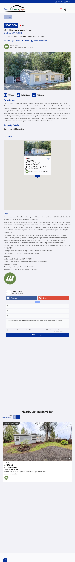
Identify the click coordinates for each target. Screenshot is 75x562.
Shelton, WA (9, 33)
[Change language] (61, 8)
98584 (19, 33)
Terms (57, 331)
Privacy (61, 331)
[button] (37, 335)
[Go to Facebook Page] (5, 560)
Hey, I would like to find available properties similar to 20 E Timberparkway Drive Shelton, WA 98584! (37, 323)
